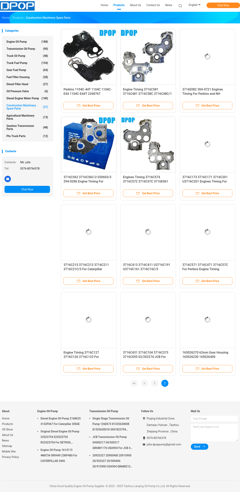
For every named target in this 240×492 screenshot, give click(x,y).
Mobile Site (9, 451)
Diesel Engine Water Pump (27, 98)
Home (5, 418)
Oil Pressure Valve (27, 91)
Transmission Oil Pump (27, 49)
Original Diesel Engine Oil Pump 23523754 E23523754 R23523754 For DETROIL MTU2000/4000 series (60, 437)
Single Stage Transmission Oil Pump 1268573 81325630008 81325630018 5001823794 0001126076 (110, 424)
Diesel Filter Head (27, 84)
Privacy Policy (10, 457)
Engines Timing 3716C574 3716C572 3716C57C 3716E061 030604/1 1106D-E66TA (145, 181)
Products (7, 424)
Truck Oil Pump (27, 56)
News (5, 440)
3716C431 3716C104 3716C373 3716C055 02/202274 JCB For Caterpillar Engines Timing (145, 357)
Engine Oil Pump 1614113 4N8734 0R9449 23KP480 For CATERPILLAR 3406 (59, 455)
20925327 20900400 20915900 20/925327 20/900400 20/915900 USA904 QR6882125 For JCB (112, 461)
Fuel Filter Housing (27, 77)
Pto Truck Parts (27, 136)
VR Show (7, 429)
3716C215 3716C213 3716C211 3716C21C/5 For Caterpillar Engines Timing (86, 269)
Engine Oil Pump (27, 42)
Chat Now (223, 5)
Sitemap (7, 446)
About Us (7, 435)
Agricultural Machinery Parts (27, 117)
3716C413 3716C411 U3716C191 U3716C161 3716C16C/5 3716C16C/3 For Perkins (146, 269)
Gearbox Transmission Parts (27, 127)
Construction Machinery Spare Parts (27, 107)
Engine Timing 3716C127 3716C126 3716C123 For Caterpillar (81, 357)
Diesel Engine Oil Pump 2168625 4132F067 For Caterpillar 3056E (61, 421)
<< (134, 383)
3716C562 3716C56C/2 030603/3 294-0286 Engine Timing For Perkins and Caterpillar (87, 181)
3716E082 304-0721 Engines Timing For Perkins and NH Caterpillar (202, 94)
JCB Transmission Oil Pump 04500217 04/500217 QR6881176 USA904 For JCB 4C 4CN (112, 443)
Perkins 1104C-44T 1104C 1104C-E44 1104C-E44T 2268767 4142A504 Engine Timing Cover (88, 94)
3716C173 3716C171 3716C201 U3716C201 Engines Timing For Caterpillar (205, 181)
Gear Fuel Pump (27, 70)
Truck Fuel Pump (27, 63)
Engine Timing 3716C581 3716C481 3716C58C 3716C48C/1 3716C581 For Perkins (147, 94)
